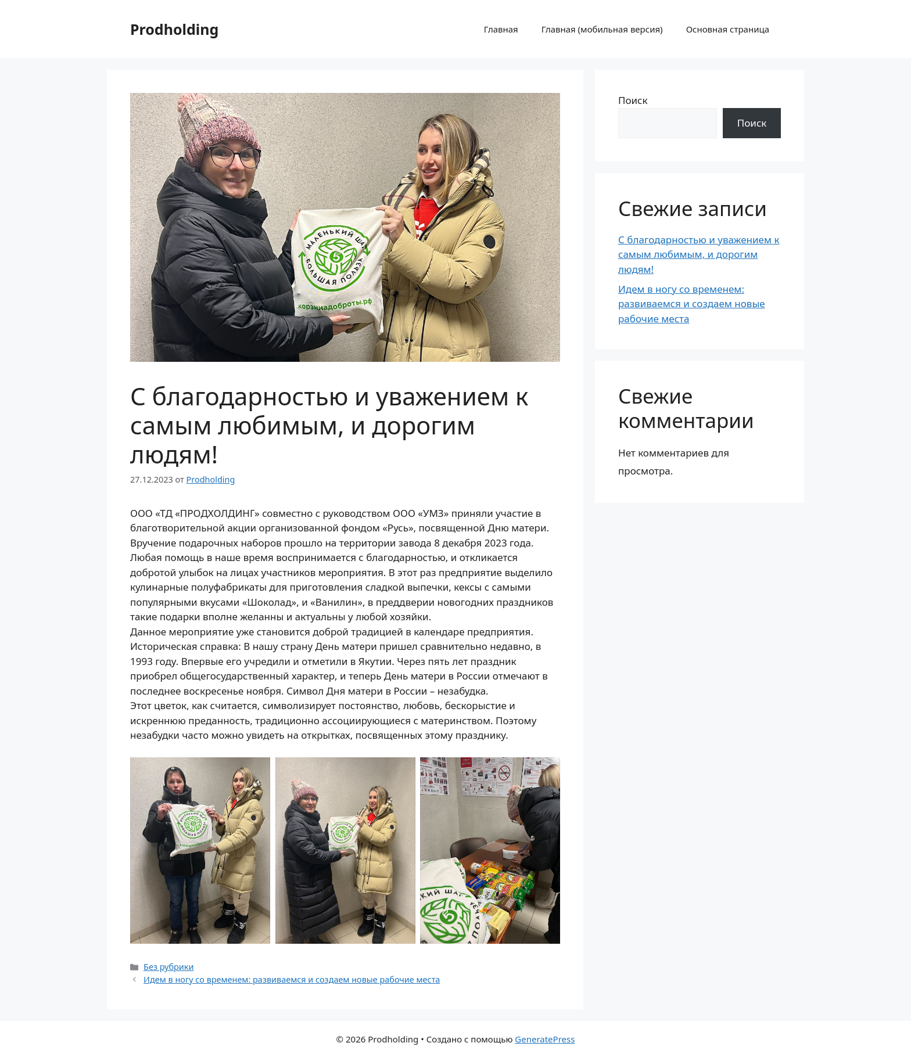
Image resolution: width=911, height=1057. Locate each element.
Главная (501, 29)
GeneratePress (545, 1039)
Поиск (633, 100)
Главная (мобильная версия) (602, 29)
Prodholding (174, 29)
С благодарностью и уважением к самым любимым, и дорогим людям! (698, 254)
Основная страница (727, 29)
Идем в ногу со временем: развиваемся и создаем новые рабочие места (292, 979)
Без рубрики (168, 966)
